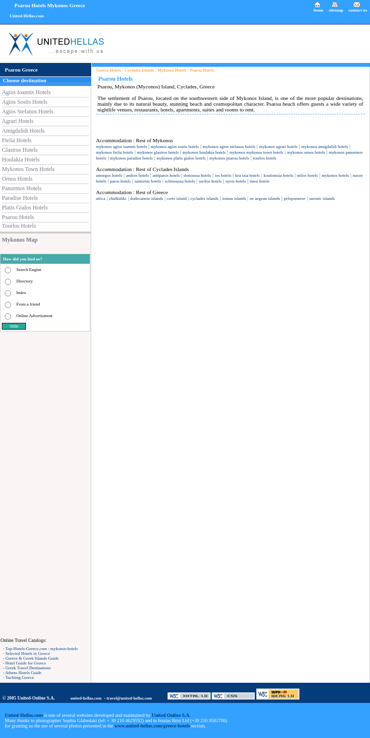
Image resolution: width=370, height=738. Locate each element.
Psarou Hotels (18, 217)
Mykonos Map (19, 239)
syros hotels (236, 181)
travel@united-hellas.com (129, 698)
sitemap (336, 10)
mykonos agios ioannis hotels (121, 146)
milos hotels (307, 175)
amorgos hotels (109, 175)
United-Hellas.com (27, 15)
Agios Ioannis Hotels (26, 92)
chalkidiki (117, 198)
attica (101, 198)
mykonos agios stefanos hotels (229, 146)
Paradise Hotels (20, 198)
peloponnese (294, 198)
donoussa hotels (197, 175)
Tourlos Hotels (19, 225)
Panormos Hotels (21, 188)
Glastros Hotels (19, 150)
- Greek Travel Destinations (27, 667)
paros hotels (120, 181)
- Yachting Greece (18, 677)
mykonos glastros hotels (158, 152)
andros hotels (137, 175)
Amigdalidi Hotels (23, 130)
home (318, 10)
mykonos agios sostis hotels (175, 146)
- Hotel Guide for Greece (24, 663)
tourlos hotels (264, 158)
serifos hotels (210, 181)
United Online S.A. (171, 715)
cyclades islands (204, 198)
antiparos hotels (166, 175)
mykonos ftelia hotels (114, 152)
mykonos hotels (335, 175)
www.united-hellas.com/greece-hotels (152, 725)
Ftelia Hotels (17, 140)
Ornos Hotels (17, 178)
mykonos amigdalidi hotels (324, 146)
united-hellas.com (86, 698)
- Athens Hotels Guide (22, 672)
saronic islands (321, 198)
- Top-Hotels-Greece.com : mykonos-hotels (40, 648)
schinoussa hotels (180, 181)
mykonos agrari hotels (278, 146)
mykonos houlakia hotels (204, 152)
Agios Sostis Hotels (25, 101)
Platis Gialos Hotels (25, 207)
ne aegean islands (265, 198)
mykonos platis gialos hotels (180, 158)
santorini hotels (147, 181)
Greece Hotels (108, 70)
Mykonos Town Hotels (28, 169)
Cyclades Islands (139, 70)
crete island (177, 198)
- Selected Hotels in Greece (26, 653)
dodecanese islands (146, 198)
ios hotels (223, 175)
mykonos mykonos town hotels (256, 152)
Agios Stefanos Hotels (27, 111)
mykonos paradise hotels (131, 158)
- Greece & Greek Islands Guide (31, 658)
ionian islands (234, 198)
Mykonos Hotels (172, 70)
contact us (357, 10)
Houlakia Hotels (20, 159)
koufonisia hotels (278, 175)
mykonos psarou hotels (229, 158)
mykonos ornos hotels (306, 152)
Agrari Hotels (18, 121)
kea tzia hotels (247, 175)
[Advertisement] (45, 484)
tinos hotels (259, 181)
